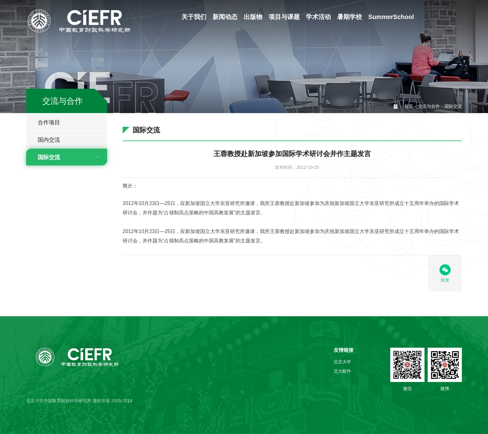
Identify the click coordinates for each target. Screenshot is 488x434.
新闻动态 (225, 16)
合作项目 (49, 122)
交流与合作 (429, 106)
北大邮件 (342, 371)
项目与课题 (284, 16)
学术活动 (318, 16)
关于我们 (193, 16)
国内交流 (49, 140)
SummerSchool (391, 16)
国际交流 (49, 157)
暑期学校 (349, 16)
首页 (408, 106)
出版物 (253, 16)
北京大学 (342, 361)
